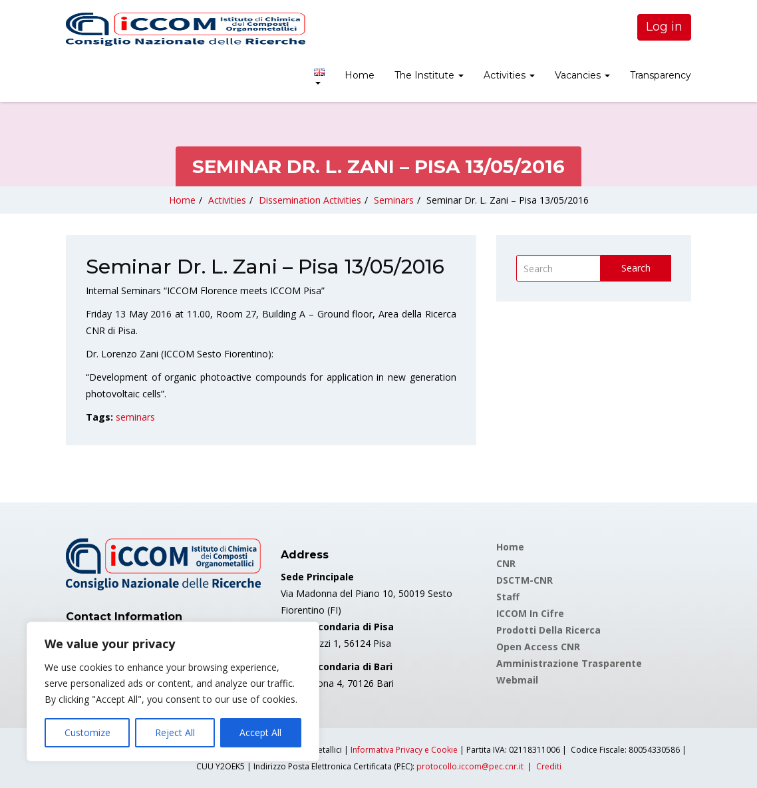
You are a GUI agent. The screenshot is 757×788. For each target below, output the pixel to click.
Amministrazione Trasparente (569, 663)
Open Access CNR (538, 646)
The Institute (429, 75)
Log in (664, 26)
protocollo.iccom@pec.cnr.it (470, 766)
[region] (173, 691)
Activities (509, 75)
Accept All (260, 732)
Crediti (548, 766)
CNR (506, 563)
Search (636, 268)
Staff (508, 596)
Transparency (660, 75)
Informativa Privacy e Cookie (404, 749)
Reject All (175, 732)
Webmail (517, 680)
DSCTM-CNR (524, 580)
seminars (135, 417)
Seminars (394, 200)
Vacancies (582, 75)
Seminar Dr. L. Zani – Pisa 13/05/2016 (507, 200)
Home (360, 75)
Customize (87, 732)
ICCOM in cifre (530, 613)
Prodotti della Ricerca (548, 630)
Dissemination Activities (310, 200)
